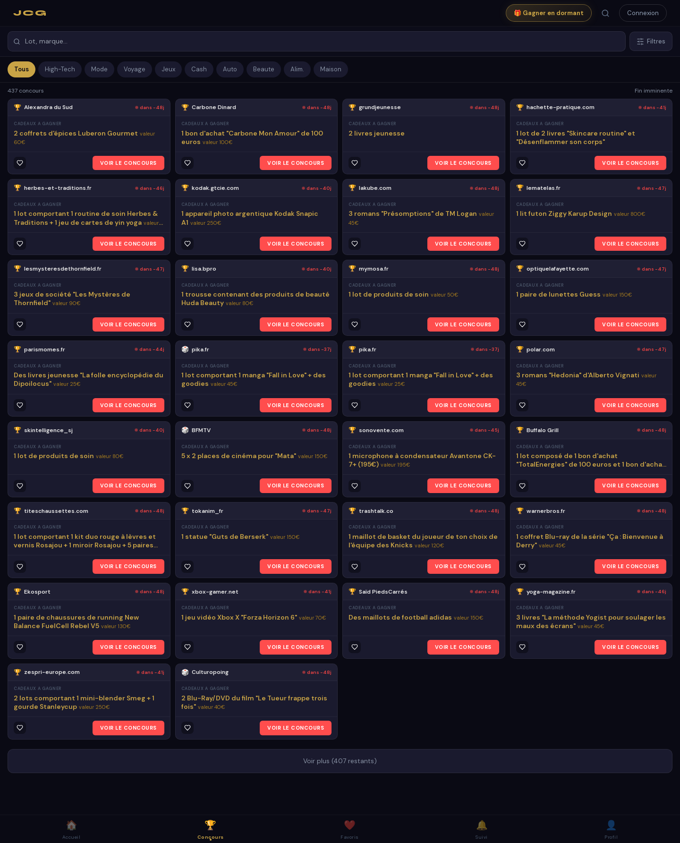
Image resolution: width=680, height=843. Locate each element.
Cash (199, 69)
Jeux (168, 69)
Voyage (134, 69)
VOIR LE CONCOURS (128, 163)
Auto (230, 69)
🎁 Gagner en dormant (549, 13)
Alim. (297, 69)
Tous (21, 69)
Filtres (651, 41)
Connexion (643, 13)
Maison (330, 69)
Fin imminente (653, 90)
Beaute (263, 69)
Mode (99, 69)
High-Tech (60, 69)
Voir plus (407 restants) (340, 761)
